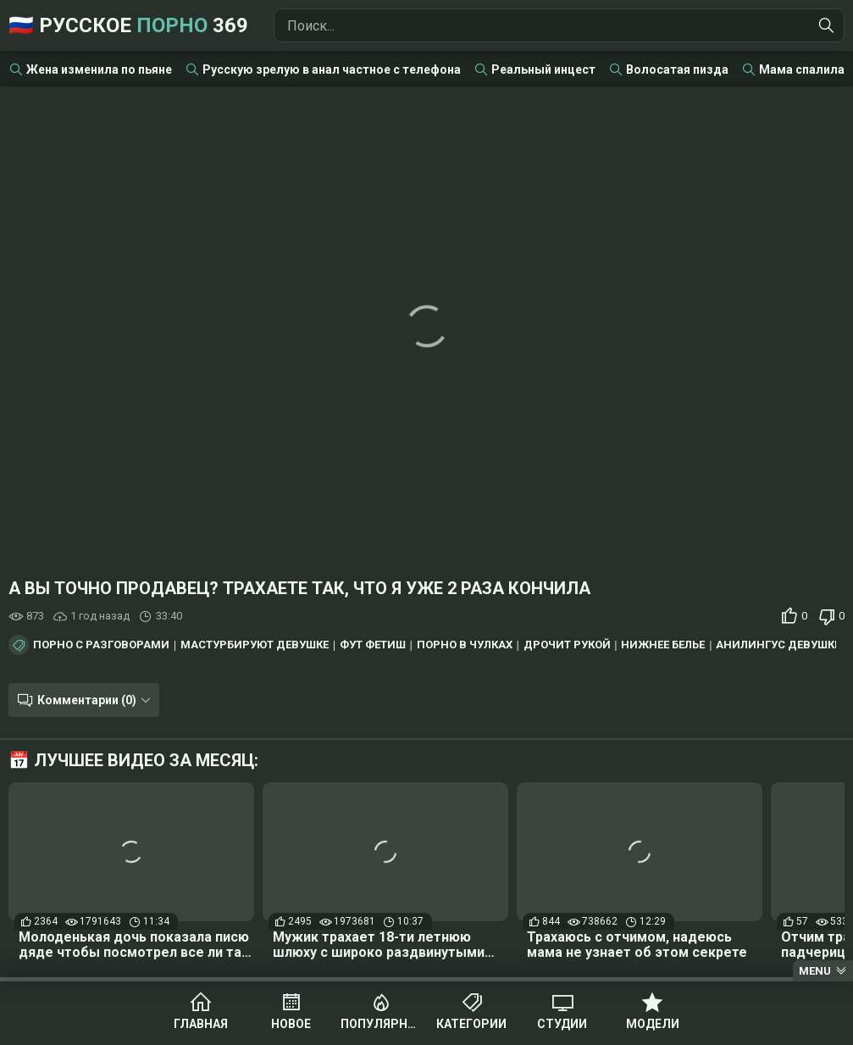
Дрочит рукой (567, 645)
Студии (562, 1024)
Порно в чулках (464, 645)
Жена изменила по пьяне (99, 69)
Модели (652, 1024)
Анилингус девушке (778, 645)
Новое (291, 1024)
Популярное (382, 1024)
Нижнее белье (663, 645)
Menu (815, 970)
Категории (471, 1024)
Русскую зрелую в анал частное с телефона (331, 69)
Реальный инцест (543, 69)
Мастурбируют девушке (254, 645)
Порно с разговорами (101, 645)
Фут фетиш (373, 645)
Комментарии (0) (86, 700)
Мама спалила (802, 69)
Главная (201, 1024)
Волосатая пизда (677, 69)
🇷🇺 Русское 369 (128, 25)
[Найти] (826, 25)
